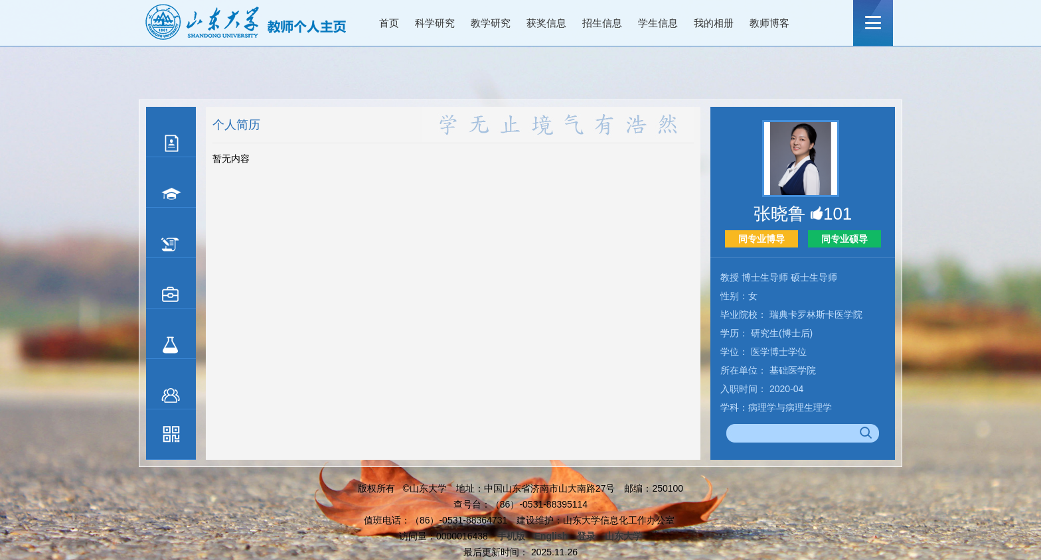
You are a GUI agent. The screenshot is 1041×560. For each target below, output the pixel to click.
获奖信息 (546, 23)
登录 (586, 536)
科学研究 (435, 23)
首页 (389, 23)
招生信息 (602, 23)
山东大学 (623, 536)
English (551, 536)
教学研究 (491, 23)
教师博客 (769, 23)
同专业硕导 (844, 239)
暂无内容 (231, 158)
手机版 (511, 536)
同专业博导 (761, 239)
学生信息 (658, 23)
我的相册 (714, 23)
